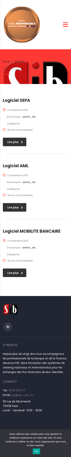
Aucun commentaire (18, 130)
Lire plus (15, 142)
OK (36, 451)
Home (6, 61)
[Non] (66, 443)
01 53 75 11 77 (17, 390)
